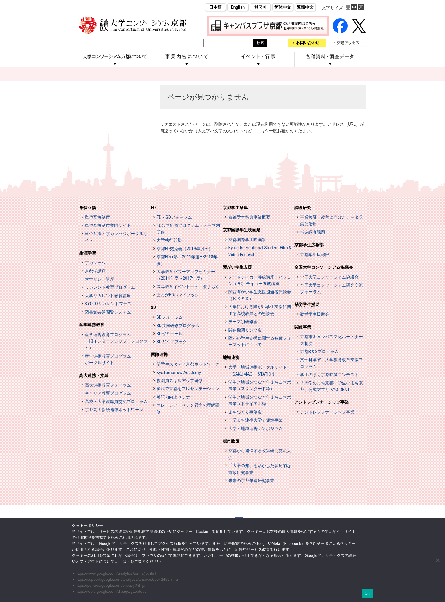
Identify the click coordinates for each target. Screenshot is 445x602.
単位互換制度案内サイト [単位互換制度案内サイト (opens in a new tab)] (108, 225)
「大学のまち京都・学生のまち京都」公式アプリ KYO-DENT (331, 386)
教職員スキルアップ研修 (180, 380)
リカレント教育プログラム (110, 287)
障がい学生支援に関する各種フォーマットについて (259, 341)
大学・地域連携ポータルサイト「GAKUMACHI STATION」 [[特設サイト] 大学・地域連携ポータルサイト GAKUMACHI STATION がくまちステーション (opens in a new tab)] (257, 370)
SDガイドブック (172, 341)
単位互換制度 (97, 217)
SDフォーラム (170, 317)
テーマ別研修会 (243, 321)
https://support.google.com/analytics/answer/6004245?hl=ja (127, 579)
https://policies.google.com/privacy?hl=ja (110, 585)
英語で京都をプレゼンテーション (188, 388)
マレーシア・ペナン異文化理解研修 (188, 408)
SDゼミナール (170, 333)
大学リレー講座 (99, 279)
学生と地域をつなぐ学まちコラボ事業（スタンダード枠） (259, 385)
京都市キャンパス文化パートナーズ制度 (331, 340)
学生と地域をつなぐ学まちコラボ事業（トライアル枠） (259, 400)
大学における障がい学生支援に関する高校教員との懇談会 (259, 310)
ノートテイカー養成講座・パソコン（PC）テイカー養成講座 (259, 280)
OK (367, 593)
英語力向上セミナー (175, 397)
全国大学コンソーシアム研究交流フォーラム (331, 288)
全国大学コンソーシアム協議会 (323, 267)
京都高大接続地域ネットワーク (114, 409)
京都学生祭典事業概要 (249, 217)
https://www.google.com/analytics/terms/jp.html (116, 573)
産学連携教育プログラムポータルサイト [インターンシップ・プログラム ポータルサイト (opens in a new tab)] (108, 359)
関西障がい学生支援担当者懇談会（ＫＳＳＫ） (259, 295)
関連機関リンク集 (245, 330)
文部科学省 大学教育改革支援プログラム (331, 363)
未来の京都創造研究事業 (251, 480)
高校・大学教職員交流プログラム (116, 401)
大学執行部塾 (169, 240)
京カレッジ (95, 262)
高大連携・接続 (93, 375)
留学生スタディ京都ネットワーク (188, 364)
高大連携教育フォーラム (108, 385)
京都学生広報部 (309, 244)
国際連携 (159, 354)
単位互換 (87, 207)
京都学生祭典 (235, 207)
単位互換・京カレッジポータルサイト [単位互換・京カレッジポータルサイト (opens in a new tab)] (116, 237)
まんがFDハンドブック (178, 294)
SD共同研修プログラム (178, 325)
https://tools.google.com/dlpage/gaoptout (111, 591)
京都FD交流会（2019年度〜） (185, 248)
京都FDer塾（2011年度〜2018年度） (187, 260)
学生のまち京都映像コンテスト (329, 374)
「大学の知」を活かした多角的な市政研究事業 (259, 469)
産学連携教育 (91, 324)
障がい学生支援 (237, 267)
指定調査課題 (312, 232)
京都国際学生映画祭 (241, 229)
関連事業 (302, 327)
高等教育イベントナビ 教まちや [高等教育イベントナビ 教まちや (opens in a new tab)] (188, 286)
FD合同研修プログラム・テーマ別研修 (188, 228)
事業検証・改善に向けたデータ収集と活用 (331, 220)
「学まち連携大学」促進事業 (255, 420)
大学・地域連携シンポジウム (255, 428)
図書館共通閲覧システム (108, 312)
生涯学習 (87, 253)
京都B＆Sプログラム (319, 351)
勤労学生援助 (306, 304)
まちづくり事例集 (245, 412)
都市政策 (231, 441)
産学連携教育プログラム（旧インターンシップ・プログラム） (116, 341)
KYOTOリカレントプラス (108, 303)
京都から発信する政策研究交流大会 (259, 454)
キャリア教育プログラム (108, 393)
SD (153, 307)
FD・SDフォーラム (174, 217)
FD (153, 207)
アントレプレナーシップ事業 (321, 402)
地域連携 (231, 357)
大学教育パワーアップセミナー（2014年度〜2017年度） (186, 275)
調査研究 (302, 207)
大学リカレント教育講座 (108, 295)
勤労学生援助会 (314, 314)
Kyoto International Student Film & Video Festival (259, 251)
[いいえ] (438, 560)
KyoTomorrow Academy (179, 372)
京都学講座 (95, 271)
